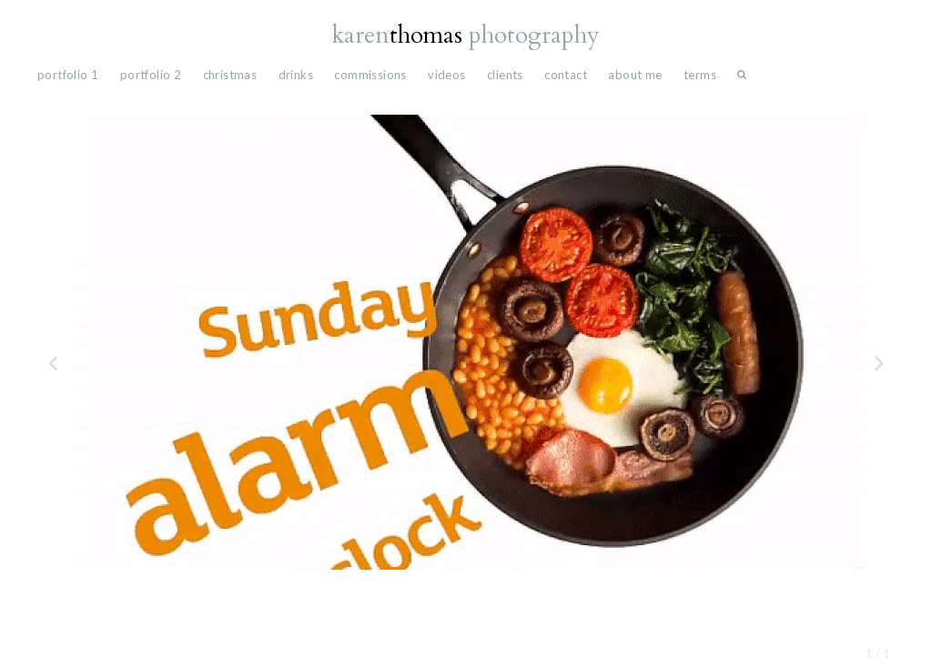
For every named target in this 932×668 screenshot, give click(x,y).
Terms (700, 74)
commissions (370, 74)
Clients (505, 74)
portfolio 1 (67, 74)
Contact (565, 74)
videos (446, 74)
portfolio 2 (150, 74)
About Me (635, 74)
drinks (296, 74)
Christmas (230, 74)
